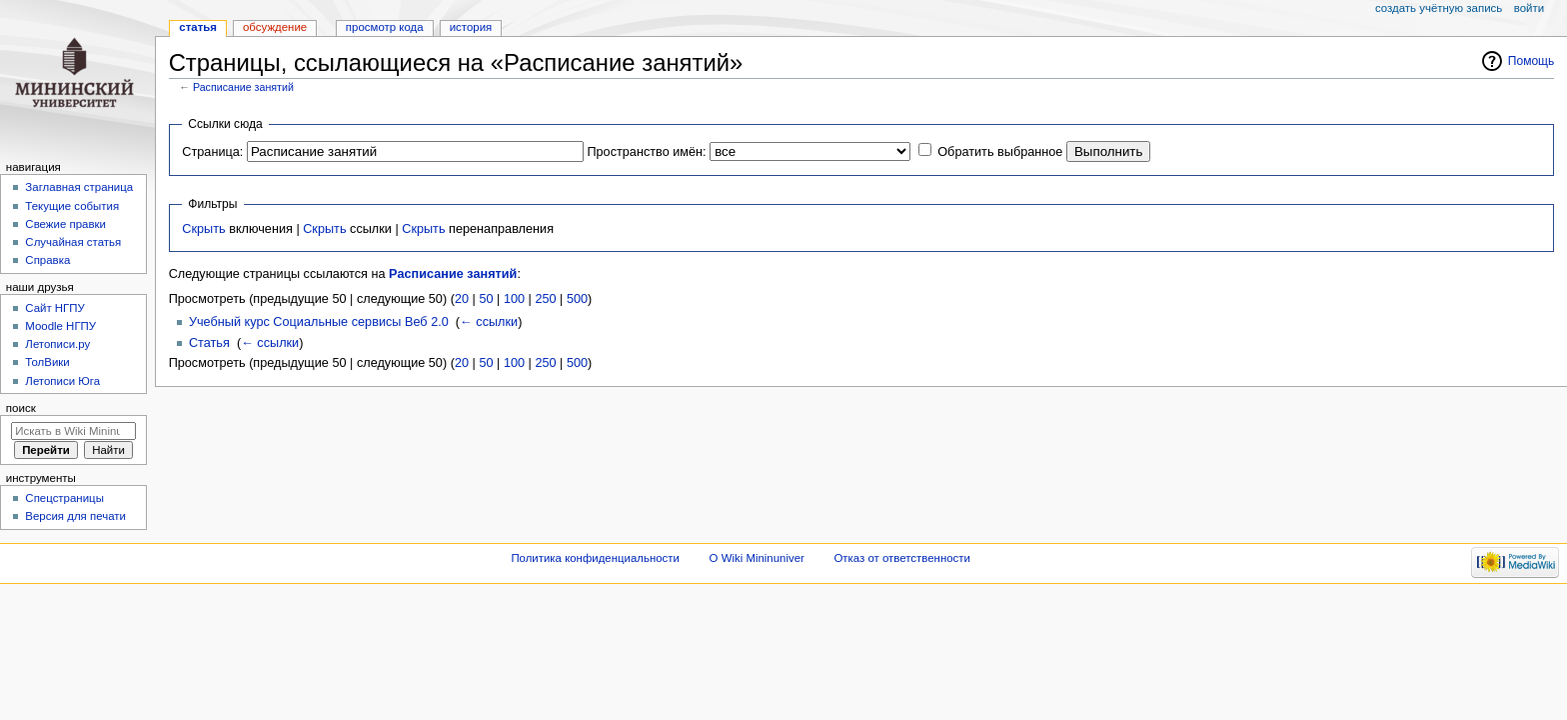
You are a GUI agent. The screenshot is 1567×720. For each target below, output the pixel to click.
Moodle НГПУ (60, 326)
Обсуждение (275, 27)
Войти (1529, 8)
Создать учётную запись (1438, 8)
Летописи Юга (62, 381)
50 (486, 299)
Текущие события (72, 206)
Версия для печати (75, 516)
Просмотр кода (385, 27)
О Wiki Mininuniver (757, 558)
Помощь (1531, 61)
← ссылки (489, 322)
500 (577, 299)
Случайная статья (73, 242)
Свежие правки (65, 224)
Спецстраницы (64, 498)
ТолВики (47, 362)
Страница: (212, 152)
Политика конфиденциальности (595, 558)
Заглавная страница (79, 187)
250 (545, 299)
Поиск (21, 408)
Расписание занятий (243, 87)
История (471, 27)
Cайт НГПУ (54, 308)
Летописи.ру (57, 344)
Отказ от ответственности (901, 558)
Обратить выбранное (999, 152)
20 (462, 299)
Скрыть (203, 229)
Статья (209, 343)
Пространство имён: (646, 152)
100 (514, 299)
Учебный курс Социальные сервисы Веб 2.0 (319, 322)
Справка (47, 260)
